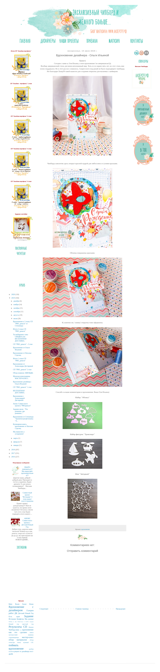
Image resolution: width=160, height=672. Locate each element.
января (16, 445)
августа (16, 315)
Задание (28, 616)
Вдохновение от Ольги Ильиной (21, 349)
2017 (13, 453)
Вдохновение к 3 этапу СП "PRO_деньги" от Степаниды (23, 324)
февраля (16, 442)
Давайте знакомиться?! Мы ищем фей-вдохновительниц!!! (27, 471)
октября (16, 308)
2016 (13, 457)
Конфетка (20, 619)
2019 (13, 298)
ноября (16, 304)
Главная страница (82, 609)
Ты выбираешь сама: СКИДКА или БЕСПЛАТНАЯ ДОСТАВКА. (20, 338)
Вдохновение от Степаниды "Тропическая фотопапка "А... (23, 419)
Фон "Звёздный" (82, 474)
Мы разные (29, 619)
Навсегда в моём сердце (25, 621)
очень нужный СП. (25, 642)
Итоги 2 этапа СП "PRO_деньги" (19, 330)
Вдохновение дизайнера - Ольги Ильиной (22, 383)
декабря (16, 301)
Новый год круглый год (21, 624)
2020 (13, 294)
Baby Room (14, 604)
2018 (13, 450)
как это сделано (18, 632)
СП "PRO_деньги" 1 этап (22, 387)
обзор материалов (18, 640)
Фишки (31, 627)
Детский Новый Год (25, 613)
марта (15, 438)
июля (15, 318)
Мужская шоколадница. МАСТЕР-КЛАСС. (22, 377)
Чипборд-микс (14, 630)
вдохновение (85, 529)
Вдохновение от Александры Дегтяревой (23, 365)
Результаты (15, 626)
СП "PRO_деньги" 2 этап (22, 370)
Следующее (44, 609)
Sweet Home (27, 604)
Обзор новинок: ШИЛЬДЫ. (23, 373)
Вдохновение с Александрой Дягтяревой (19, 398)
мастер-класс (27, 637)
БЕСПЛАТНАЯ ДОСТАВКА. (19, 392)
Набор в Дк (13, 621)
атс (21, 630)
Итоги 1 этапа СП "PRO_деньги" (19, 360)
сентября (16, 312)
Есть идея (14, 616)
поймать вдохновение (16, 647)
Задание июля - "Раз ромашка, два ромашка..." (20, 411)
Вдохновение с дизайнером (21, 608)
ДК (16, 613)
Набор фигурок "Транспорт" (82, 434)
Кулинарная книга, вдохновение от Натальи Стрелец (23, 426)
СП (25, 626)
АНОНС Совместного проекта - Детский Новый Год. (27, 523)
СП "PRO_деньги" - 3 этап (22, 344)
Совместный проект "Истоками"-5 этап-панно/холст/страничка (27, 497)
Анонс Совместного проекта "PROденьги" (22, 405)
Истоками (12, 619)
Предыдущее (120, 609)
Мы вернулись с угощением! (19, 433)
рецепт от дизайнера (21, 651)
